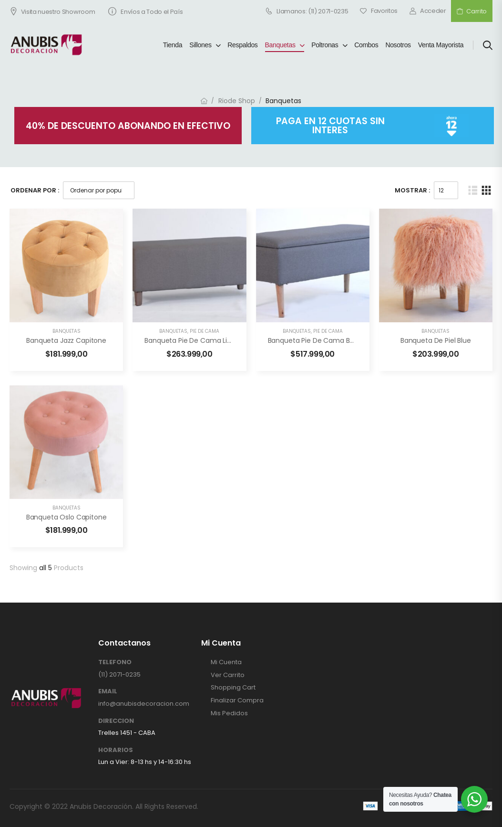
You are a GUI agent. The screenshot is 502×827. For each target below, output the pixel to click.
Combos (366, 45)
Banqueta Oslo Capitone (66, 517)
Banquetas (280, 45)
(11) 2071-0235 (119, 674)
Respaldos (242, 45)
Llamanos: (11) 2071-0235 (307, 11)
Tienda (172, 45)
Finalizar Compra (237, 700)
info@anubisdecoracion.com (143, 703)
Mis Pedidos (229, 713)
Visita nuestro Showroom (52, 11)
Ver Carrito (228, 675)
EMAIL (107, 691)
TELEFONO (115, 662)
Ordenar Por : (34, 190)
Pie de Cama (204, 331)
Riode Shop (236, 101)
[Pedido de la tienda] (98, 190)
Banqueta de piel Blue (435, 340)
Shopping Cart (233, 687)
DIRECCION (116, 721)
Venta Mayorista (441, 45)
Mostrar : (412, 190)
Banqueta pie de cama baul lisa (321, 340)
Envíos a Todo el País (145, 11)
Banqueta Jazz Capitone (66, 340)
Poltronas (324, 45)
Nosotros (397, 45)
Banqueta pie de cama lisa (190, 340)
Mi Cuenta (226, 662)
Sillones (200, 45)
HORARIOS (115, 750)
